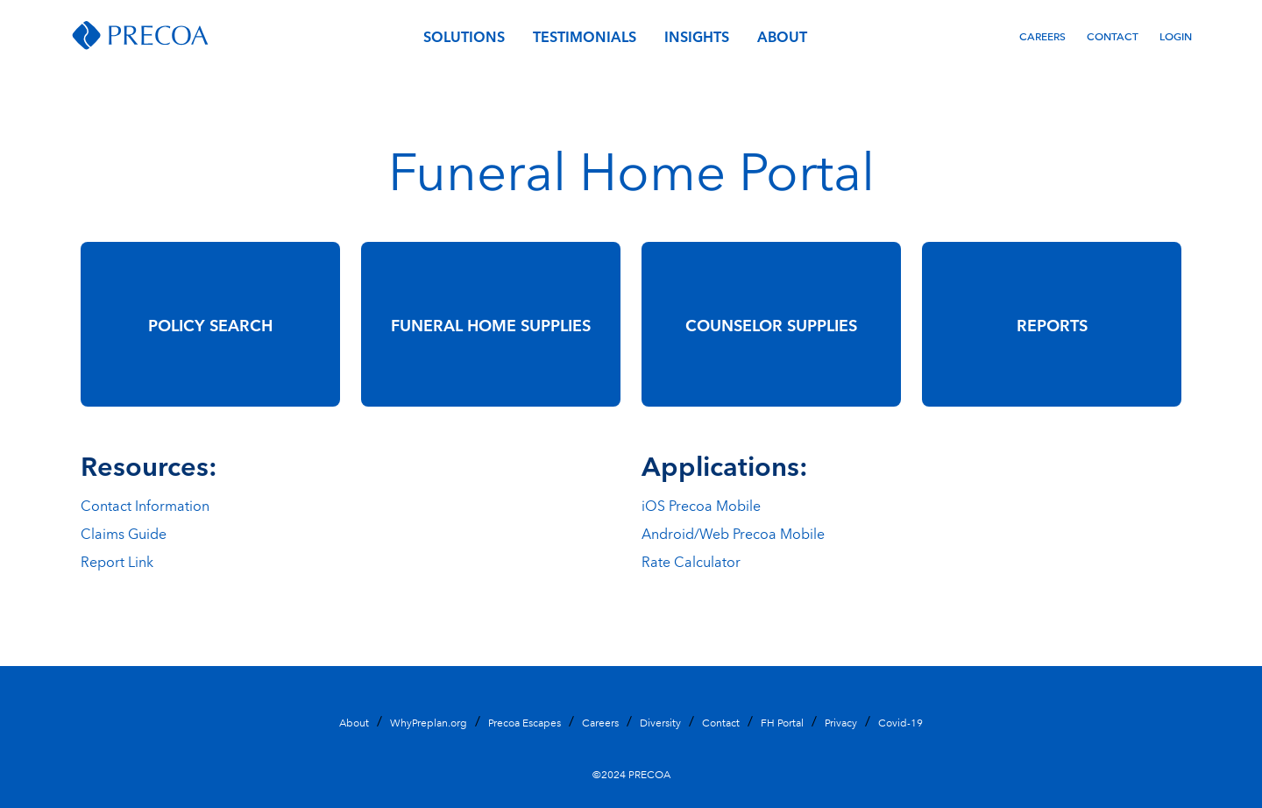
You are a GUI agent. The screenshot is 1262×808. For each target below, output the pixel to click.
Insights (696, 36)
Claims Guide (124, 532)
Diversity (660, 721)
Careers (1042, 35)
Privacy (841, 721)
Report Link (117, 561)
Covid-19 (900, 721)
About (782, 36)
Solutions (464, 36)
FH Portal (782, 721)
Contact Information (145, 504)
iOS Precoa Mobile (701, 504)
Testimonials (584, 36)
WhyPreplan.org (428, 721)
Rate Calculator (691, 561)
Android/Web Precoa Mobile (733, 532)
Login (1175, 35)
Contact (1112, 35)
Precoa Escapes (524, 721)
